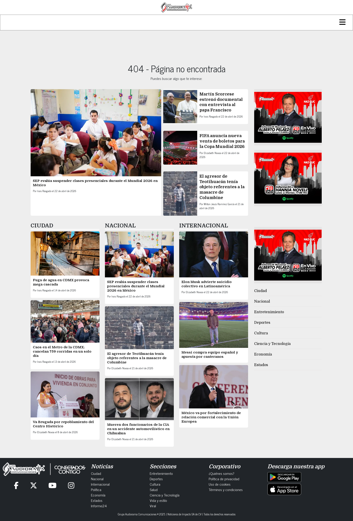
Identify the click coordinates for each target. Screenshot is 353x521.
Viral (153, 506)
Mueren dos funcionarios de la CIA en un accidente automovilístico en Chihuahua (138, 429)
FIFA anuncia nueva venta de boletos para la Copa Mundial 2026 (222, 141)
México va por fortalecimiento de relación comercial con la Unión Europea (211, 417)
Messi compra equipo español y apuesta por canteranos (209, 354)
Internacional (100, 484)
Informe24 (99, 506)
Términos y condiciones (226, 489)
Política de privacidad (224, 479)
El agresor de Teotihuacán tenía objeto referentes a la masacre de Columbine (221, 187)
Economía (263, 354)
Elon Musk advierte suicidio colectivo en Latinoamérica (206, 284)
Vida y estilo (158, 500)
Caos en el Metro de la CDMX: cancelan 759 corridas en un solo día (62, 351)
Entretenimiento (269, 312)
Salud (154, 489)
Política (96, 489)
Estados (261, 365)
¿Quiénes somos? (221, 473)
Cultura (261, 333)
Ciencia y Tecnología (272, 344)
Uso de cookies (220, 484)
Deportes (262, 323)
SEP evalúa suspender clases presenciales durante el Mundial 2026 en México (136, 286)
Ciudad (260, 291)
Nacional (262, 301)
